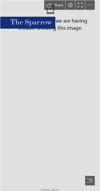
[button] (54, 5)
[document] (50, 95)
